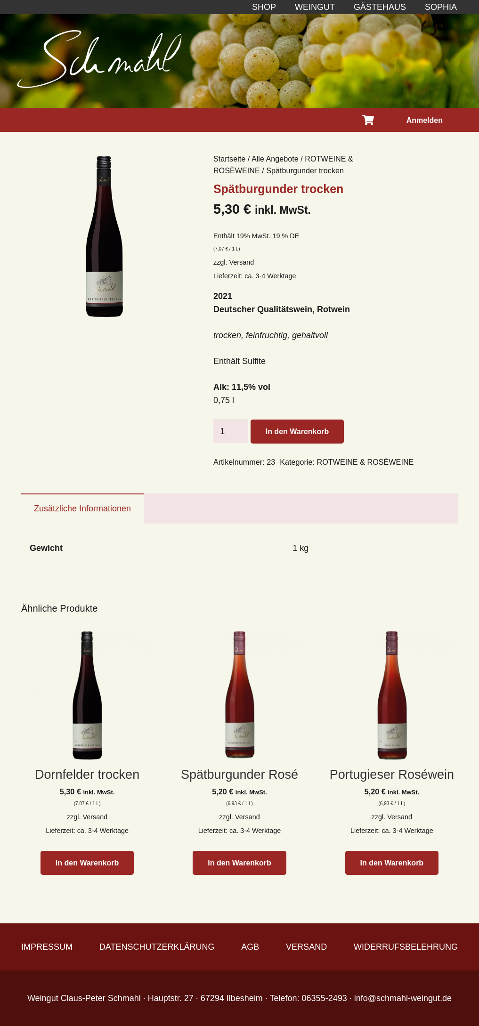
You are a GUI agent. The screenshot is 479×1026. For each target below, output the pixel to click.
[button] (87, 863)
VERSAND (306, 947)
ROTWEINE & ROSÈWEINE (365, 462)
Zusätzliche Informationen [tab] (82, 508)
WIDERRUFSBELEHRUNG (406, 947)
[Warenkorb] (368, 120)
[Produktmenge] (230, 431)
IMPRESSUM (47, 947)
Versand (241, 262)
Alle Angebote (275, 158)
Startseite (229, 158)
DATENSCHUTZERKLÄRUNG (157, 947)
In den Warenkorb (297, 432)
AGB (250, 947)
